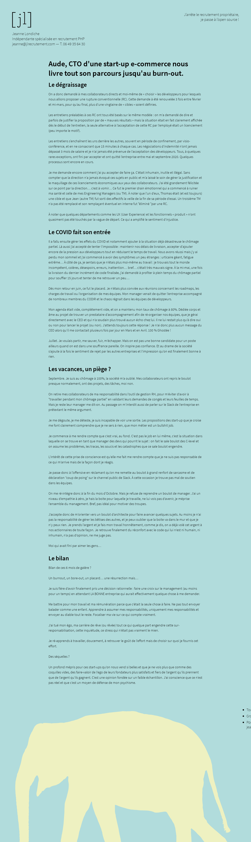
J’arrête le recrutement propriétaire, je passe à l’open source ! (211, 17)
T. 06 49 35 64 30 (72, 43)
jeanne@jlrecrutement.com (33, 43)
